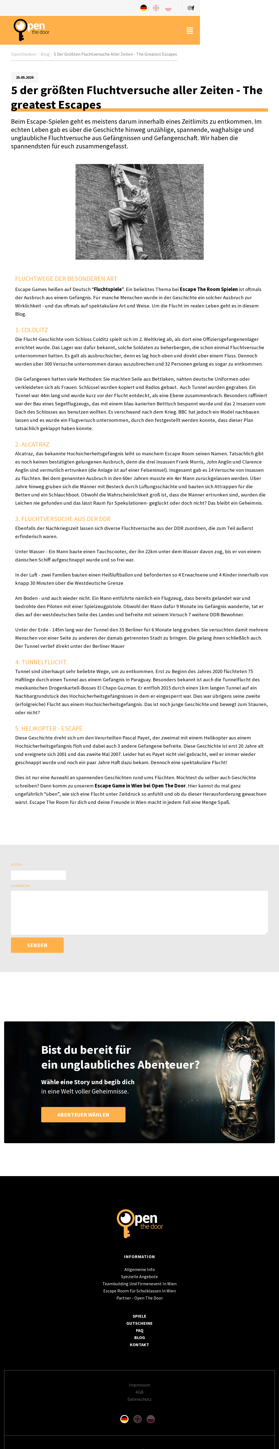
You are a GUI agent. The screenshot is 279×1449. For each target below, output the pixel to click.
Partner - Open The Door (139, 1298)
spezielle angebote (139, 1276)
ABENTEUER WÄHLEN (83, 1114)
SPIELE (139, 1316)
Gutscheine (139, 1323)
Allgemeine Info (139, 1269)
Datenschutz (139, 1399)
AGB (140, 1392)
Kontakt (139, 1344)
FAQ (139, 1330)
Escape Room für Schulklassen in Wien (139, 1290)
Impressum (139, 1385)
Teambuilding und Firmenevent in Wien (139, 1283)
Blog (139, 1337)
